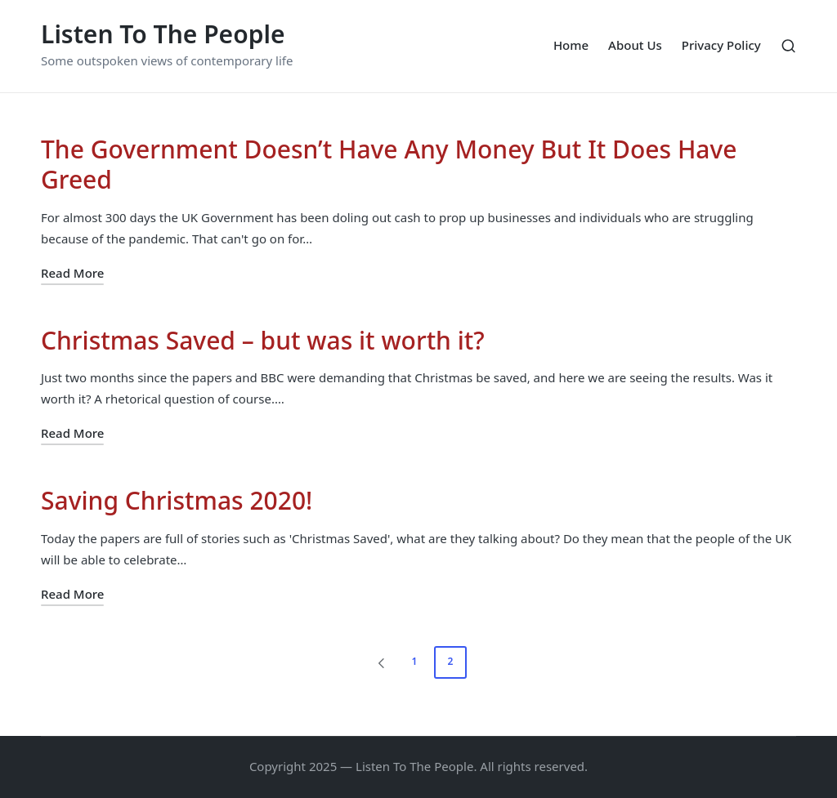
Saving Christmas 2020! (176, 500)
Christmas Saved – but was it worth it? (263, 340)
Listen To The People (163, 33)
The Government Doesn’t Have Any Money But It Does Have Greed (389, 164)
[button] (378, 662)
